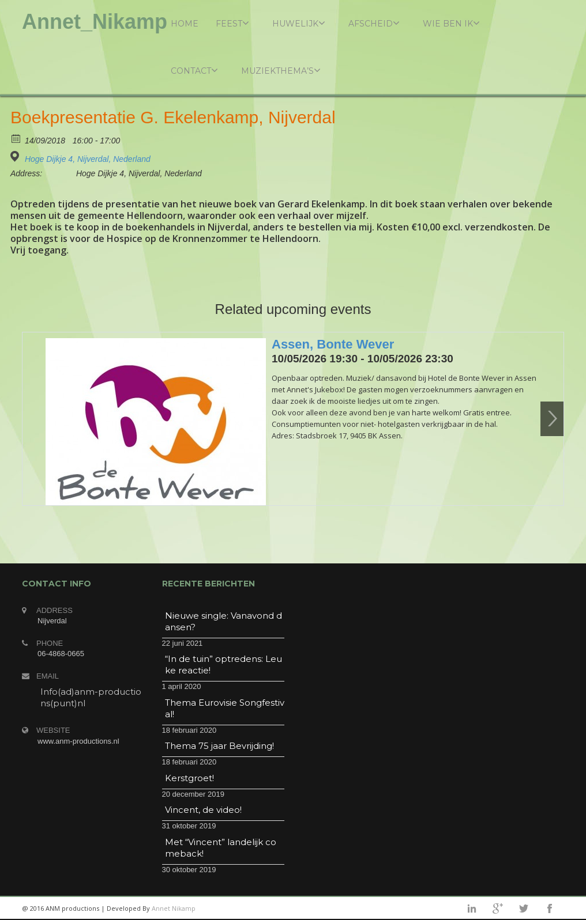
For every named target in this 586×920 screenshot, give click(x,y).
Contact (194, 70)
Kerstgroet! (189, 778)
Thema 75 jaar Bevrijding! (219, 745)
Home (184, 23)
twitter (523, 908)
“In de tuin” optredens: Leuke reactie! (223, 664)
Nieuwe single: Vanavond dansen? (223, 621)
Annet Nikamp (174, 908)
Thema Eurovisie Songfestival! (224, 708)
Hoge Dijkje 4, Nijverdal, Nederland (88, 159)
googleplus (497, 908)
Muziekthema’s (281, 70)
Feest (232, 23)
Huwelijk (298, 23)
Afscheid (374, 23)
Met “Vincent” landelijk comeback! (220, 847)
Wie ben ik (451, 23)
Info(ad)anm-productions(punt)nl (90, 697)
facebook (549, 908)
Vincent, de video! (203, 809)
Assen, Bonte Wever (333, 344)
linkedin (471, 908)
